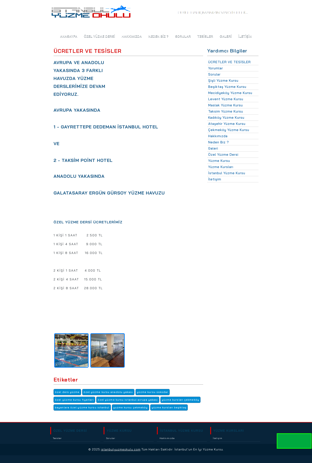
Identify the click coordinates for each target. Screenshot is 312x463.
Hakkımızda (218, 136)
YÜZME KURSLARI (228, 430)
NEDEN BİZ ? (159, 36)
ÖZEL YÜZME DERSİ (70, 430)
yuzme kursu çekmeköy (130, 407)
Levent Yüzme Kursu (225, 99)
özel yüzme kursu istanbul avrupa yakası (128, 399)
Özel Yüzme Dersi (99, 36)
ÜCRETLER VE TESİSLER (229, 62)
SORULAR (183, 36)
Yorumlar (215, 68)
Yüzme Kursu (219, 161)
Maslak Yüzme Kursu (225, 105)
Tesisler (57, 438)
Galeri (213, 148)
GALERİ (226, 36)
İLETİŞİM (245, 36)
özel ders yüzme (67, 392)
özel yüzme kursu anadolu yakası (108, 392)
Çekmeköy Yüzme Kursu (228, 130)
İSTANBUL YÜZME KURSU (181, 430)
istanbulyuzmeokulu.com (121, 449)
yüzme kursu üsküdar (152, 392)
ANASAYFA (68, 36)
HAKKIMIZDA (132, 36)
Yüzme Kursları (220, 167)
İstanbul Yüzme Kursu (226, 173)
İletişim (214, 179)
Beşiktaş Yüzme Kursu (227, 87)
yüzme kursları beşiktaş (169, 407)
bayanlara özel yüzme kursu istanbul (82, 407)
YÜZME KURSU (119, 430)
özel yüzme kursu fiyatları (74, 399)
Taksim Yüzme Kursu (225, 111)
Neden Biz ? (218, 142)
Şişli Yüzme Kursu (223, 80)
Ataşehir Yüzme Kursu (226, 124)
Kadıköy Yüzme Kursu (226, 117)
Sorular (214, 74)
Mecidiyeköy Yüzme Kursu (230, 93)
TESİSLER (205, 36)
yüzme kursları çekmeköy (180, 399)
